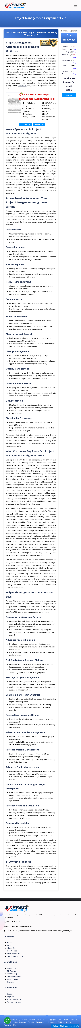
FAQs (9, 945)
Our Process (12, 951)
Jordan (24, 1019)
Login (9, 994)
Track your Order (14, 1002)
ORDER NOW (69, 95)
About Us (11, 948)
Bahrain (32, 1019)
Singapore (40, 1022)
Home (9, 942)
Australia (7, 1025)
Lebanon (40, 1019)
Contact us (22, 85)
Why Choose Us (13, 953)
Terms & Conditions (15, 956)
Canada (31, 1022)
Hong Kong (15, 1019)
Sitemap (10, 982)
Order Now (26, 124)
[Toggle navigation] (75, 5)
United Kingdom (19, 1022)
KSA (14, 1025)
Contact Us (11, 968)
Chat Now (39, 124)
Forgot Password (14, 999)
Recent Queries (13, 979)
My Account (11, 971)
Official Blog (12, 974)
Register (10, 996)
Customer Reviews (14, 976)
